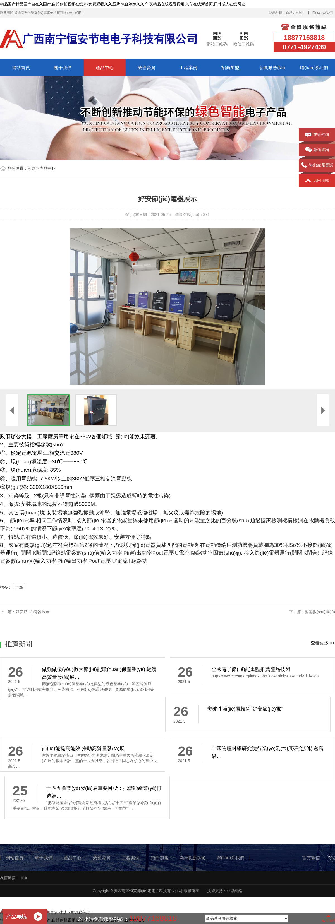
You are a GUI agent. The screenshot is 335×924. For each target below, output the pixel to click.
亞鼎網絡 (234, 891)
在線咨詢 (317, 134)
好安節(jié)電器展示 (32, 612)
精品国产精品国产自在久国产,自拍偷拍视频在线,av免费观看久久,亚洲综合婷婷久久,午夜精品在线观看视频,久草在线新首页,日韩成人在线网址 (122, 4)
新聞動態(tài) (272, 67)
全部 (19, 587)
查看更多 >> (323, 643)
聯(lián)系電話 (317, 165)
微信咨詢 (317, 150)
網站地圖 (276, 13)
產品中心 (105, 67)
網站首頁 (21, 67)
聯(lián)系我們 (322, 13)
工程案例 (188, 67)
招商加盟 (230, 67)
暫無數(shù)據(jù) (320, 612)
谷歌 (298, 13)
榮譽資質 (146, 67)
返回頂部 (317, 180)
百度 (289, 13)
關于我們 (63, 67)
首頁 (31, 168)
